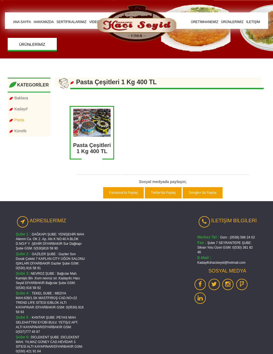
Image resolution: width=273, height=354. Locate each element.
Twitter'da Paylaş (163, 193)
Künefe (21, 131)
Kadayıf (21, 109)
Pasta (19, 120)
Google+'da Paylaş (202, 193)
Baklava (21, 98)
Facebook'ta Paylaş (123, 193)
